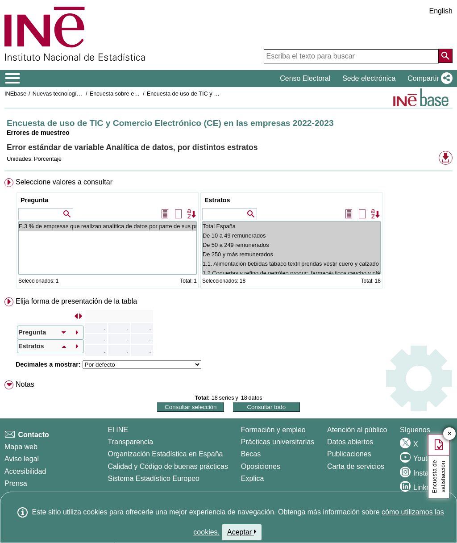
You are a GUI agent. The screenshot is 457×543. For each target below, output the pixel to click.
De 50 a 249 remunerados (291, 245)
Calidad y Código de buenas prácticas (168, 466)
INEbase (15, 93)
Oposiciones (260, 466)
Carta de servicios (355, 466)
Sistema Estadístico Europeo (153, 478)
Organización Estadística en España (165, 454)
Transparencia (131, 442)
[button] (428, 79)
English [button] (441, 11)
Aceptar (241, 532)
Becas (251, 454)
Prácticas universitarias (278, 442)
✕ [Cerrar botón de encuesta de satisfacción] (449, 433)
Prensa (15, 483)
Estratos (217, 200)
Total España (291, 226)
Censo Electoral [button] (305, 78)
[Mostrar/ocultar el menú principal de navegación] (12, 79)
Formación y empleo (273, 430)
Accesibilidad (25, 471)
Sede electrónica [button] (368, 78)
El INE (118, 430)
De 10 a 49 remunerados (291, 235)
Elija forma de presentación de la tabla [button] (76, 301)
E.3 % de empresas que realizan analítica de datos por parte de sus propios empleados (107, 226)
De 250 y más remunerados (291, 254)
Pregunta (34, 200)
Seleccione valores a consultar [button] (64, 182)
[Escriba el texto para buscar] (351, 56)
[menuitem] (228, 235)
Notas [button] (25, 384)
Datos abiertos (350, 442)
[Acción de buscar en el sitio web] (445, 56)
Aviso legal (21, 459)
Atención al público (357, 430)
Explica (252, 478)
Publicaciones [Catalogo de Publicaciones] (349, 454)
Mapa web (20, 447)
